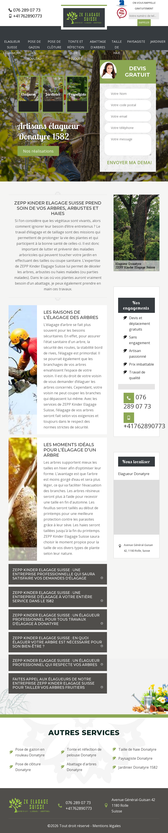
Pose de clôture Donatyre (25, 767)
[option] (28, 94)
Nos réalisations (38, 151)
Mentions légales (107, 825)
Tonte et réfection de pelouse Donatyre (81, 752)
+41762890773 (25, 16)
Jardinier (157, 41)
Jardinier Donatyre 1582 (135, 767)
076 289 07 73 (24, 10)
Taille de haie (117, 47)
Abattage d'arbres (98, 44)
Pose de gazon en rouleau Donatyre (27, 752)
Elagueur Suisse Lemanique (12, 47)
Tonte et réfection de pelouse (75, 50)
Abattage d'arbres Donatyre (78, 767)
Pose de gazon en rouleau (34, 50)
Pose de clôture (54, 44)
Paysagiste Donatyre (132, 758)
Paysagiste (136, 41)
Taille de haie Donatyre (134, 749)
